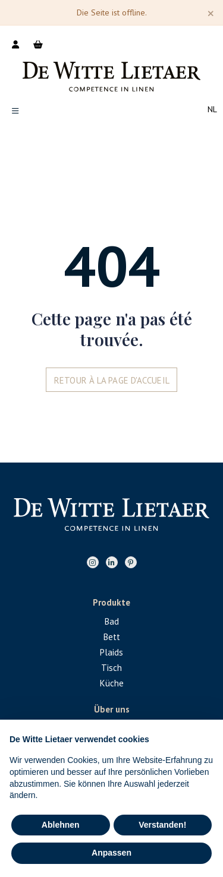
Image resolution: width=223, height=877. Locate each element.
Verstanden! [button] (162, 824)
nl (212, 109)
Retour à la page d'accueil (111, 380)
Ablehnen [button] (61, 824)
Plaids (111, 652)
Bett (111, 636)
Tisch (111, 667)
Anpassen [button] (111, 852)
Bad (112, 621)
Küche (112, 683)
